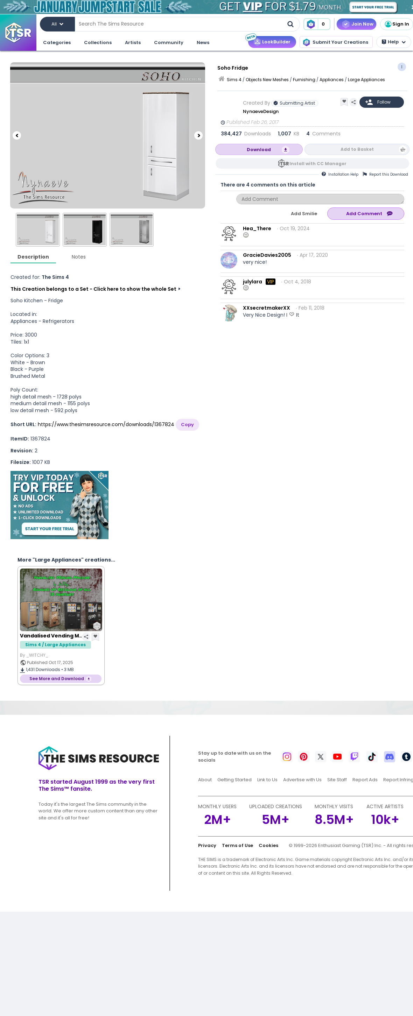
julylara (252, 281)
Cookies (268, 845)
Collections (98, 42)
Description (33, 256)
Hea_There (257, 228)
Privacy (207, 845)
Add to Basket (357, 149)
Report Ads (365, 779)
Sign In (396, 24)
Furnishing (304, 80)
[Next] (198, 135)
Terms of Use (237, 845)
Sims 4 (234, 80)
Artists (133, 42)
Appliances (332, 80)
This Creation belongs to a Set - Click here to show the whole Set (93, 288)
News (203, 42)
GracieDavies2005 (267, 255)
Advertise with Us (302, 779)
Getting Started (234, 779)
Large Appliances (366, 80)
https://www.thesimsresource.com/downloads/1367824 (106, 424)
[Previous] (17, 135)
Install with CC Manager (317, 164)
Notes (79, 256)
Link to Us (267, 779)
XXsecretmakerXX (266, 307)
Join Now (362, 24)
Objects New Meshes (267, 80)
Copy (187, 424)
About (205, 779)
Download (259, 150)
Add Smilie (304, 213)
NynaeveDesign (261, 111)
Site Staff (337, 779)
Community (168, 42)
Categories (57, 42)
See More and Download (56, 679)
